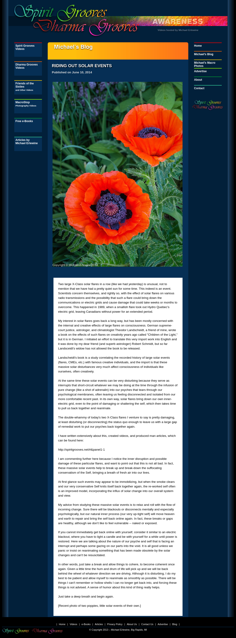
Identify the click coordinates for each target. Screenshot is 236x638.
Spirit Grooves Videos (25, 47)
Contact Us (147, 624)
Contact (199, 88)
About (198, 79)
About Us (132, 624)
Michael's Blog (203, 54)
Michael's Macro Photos (204, 64)
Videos (73, 624)
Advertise (200, 71)
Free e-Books (24, 121)
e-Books (86, 624)
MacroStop (25, 104)
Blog (174, 624)
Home (198, 45)
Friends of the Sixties (24, 86)
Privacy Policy (114, 624)
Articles (99, 624)
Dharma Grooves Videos (26, 66)
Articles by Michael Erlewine (26, 141)
